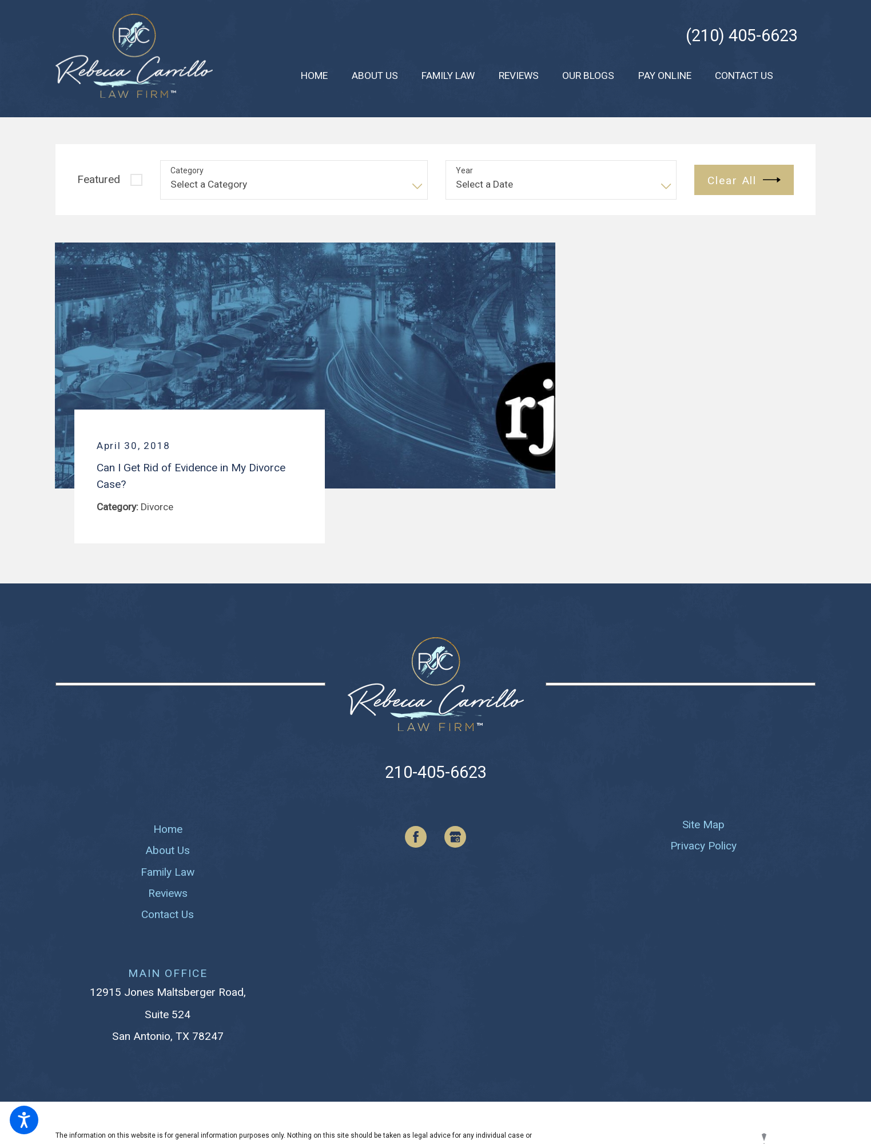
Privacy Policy (703, 845)
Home (167, 829)
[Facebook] (416, 837)
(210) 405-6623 (742, 35)
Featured (98, 179)
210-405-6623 (436, 772)
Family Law (167, 872)
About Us (167, 850)
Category (187, 170)
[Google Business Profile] (455, 837)
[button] (24, 1120)
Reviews (168, 893)
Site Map (703, 824)
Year (464, 170)
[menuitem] (314, 75)
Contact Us (167, 914)
